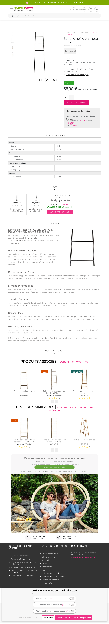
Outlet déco (47, 564)
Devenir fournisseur (50, 580)
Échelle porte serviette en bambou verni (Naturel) (24, 442)
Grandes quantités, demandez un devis (24, 572)
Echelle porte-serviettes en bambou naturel (54, 442)
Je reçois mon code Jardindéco (55, 468)
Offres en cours (48, 557)
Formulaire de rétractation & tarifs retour (23, 564)
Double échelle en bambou (84, 441)
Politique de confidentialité (22, 576)
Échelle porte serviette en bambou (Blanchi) (54, 392)
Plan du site (47, 583)
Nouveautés (47, 567)
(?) (52, 598)
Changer (69, 119)
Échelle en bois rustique (24, 391)
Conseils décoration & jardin (54, 577)
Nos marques (47, 570)
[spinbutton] (68, 97)
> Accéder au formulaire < (84, 558)
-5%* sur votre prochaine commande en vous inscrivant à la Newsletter (54, 459)
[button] (71, 96)
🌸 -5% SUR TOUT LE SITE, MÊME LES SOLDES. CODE (54, 2)
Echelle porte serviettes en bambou (84, 392)
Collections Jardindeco (52, 574)
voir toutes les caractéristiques (76, 75)
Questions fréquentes (20, 560)
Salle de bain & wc (81, 32)
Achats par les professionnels (23, 568)
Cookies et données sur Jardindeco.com (54, 590)
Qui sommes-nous (50, 554)
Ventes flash (47, 561)
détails (35, 593)
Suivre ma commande (20, 556)
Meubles (67, 32)
